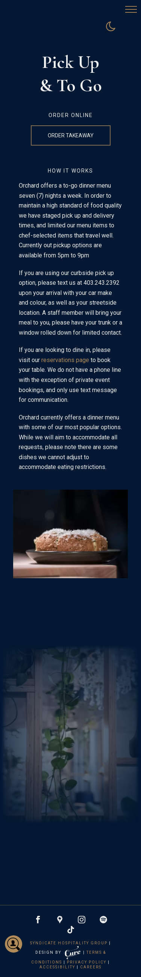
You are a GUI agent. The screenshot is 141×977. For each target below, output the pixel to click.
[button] (131, 10)
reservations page (65, 360)
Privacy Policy (86, 962)
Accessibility (57, 967)
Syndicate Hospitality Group (69, 943)
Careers (91, 967)
